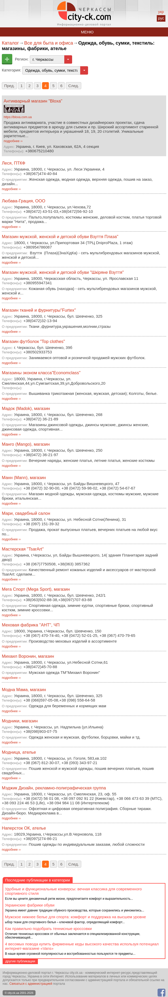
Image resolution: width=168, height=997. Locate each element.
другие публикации (20, 961)
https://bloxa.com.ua (18, 117)
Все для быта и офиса (48, 43)
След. (73, 85)
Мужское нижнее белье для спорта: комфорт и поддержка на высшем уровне (75, 917)
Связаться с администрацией (30, 984)
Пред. (9, 85)
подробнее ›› (13, 141)
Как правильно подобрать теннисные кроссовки (48, 928)
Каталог (10, 43)
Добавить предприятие (7, 59)
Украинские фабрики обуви (29, 905)
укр (161, 11)
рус (161, 18)
